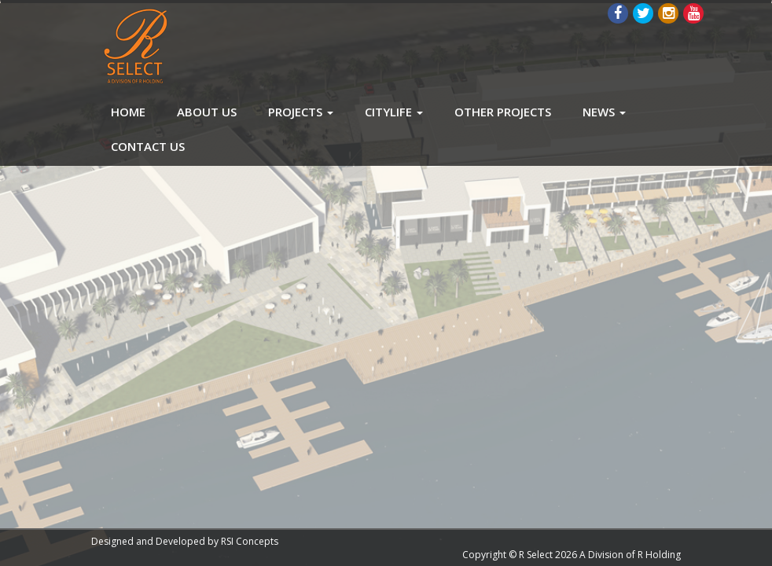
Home (128, 111)
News (604, 111)
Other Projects (502, 111)
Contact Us (148, 146)
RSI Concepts (249, 541)
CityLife (394, 111)
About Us (207, 111)
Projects (300, 111)
